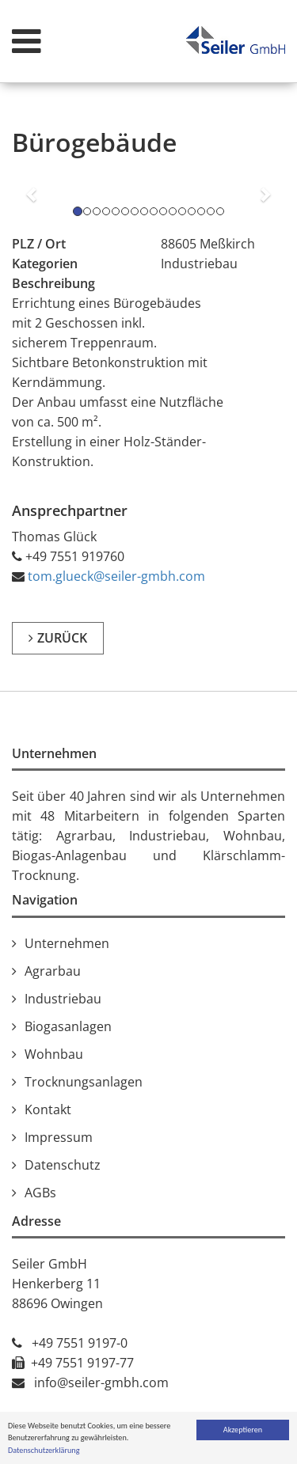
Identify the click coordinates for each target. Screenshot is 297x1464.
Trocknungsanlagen (84, 1081)
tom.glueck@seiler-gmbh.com (116, 576)
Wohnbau (54, 1054)
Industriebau (63, 998)
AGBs (40, 1192)
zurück (62, 638)
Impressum (59, 1137)
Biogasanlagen (68, 1026)
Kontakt (48, 1109)
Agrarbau (53, 971)
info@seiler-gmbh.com (101, 1382)
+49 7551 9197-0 (80, 1343)
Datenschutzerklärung (44, 1451)
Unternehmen (67, 943)
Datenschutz (63, 1165)
